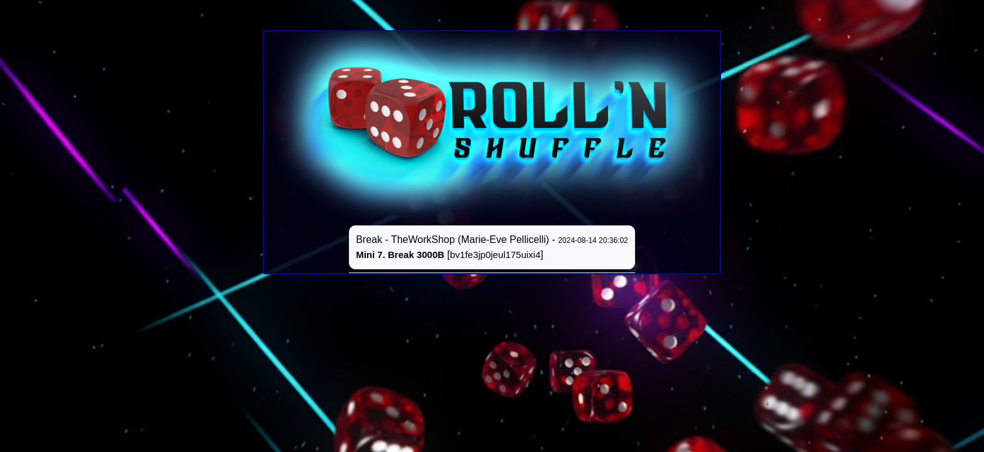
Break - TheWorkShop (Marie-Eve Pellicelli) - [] (492, 247)
